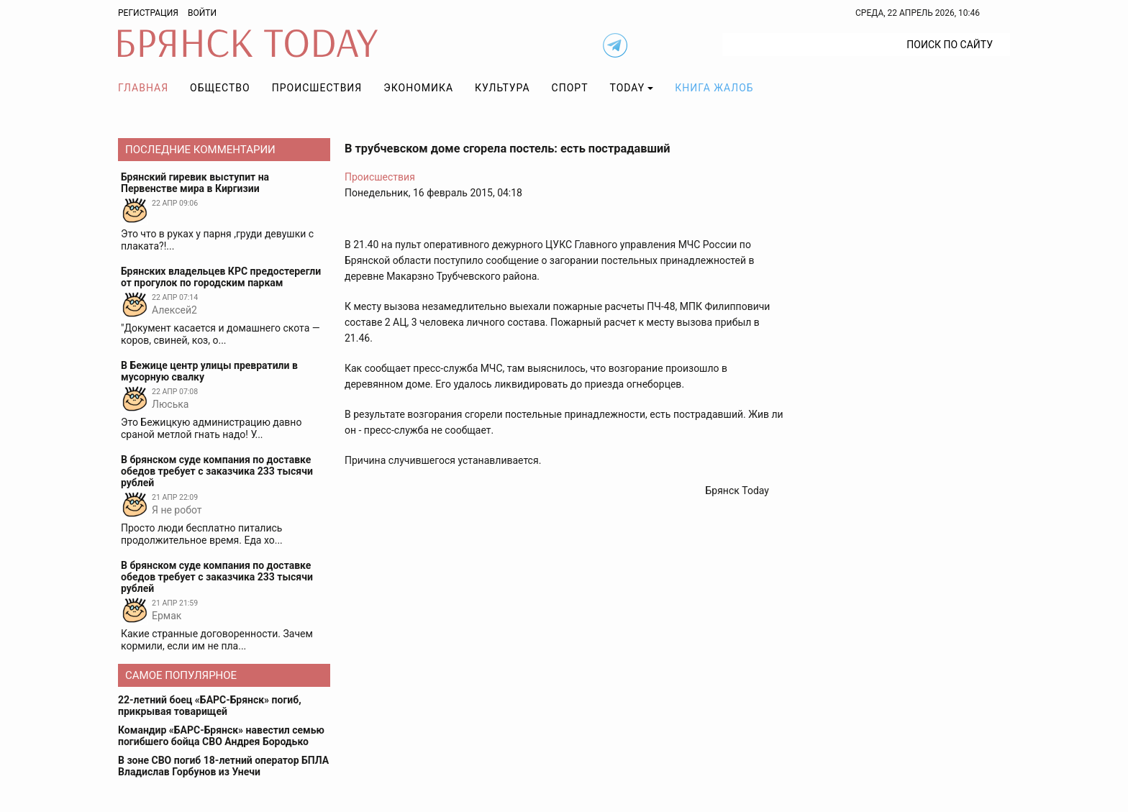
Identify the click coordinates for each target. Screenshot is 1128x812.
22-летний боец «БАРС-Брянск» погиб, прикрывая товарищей (209, 705)
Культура (502, 87)
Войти (202, 13)
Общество (220, 87)
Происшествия (317, 87)
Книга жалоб (714, 87)
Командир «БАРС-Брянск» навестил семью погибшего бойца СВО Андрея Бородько (221, 735)
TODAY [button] (627, 87)
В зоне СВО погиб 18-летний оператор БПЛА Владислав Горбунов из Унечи (223, 765)
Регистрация (148, 13)
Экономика (418, 87)
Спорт (570, 87)
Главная (143, 87)
